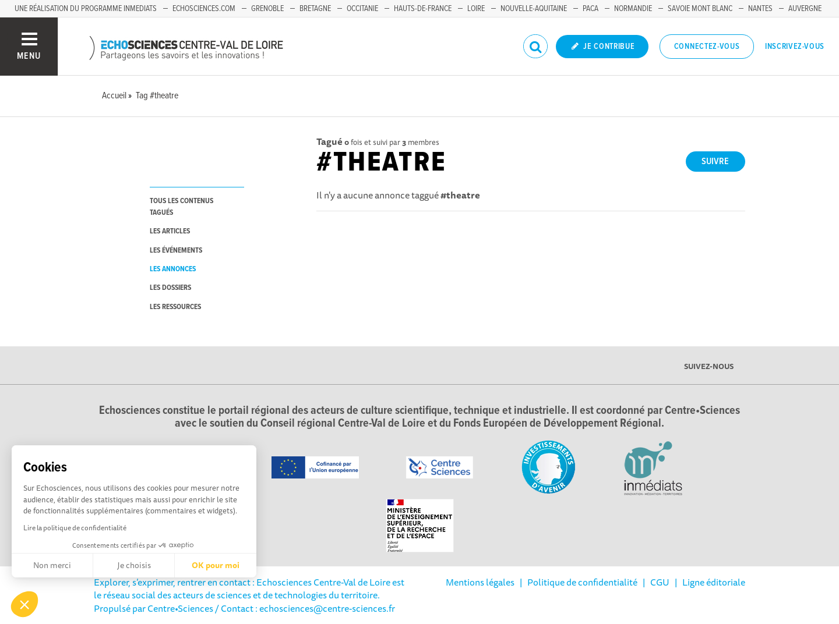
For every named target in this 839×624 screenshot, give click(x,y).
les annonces (173, 269)
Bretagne (315, 8)
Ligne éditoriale (713, 582)
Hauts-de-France (423, 8)
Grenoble (267, 8)
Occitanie (362, 8)
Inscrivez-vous (794, 46)
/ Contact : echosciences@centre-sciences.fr (304, 608)
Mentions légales (480, 582)
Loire (476, 8)
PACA (590, 8)
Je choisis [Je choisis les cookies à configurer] (134, 565)
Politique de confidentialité (582, 582)
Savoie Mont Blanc (700, 8)
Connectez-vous (707, 46)
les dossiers (170, 288)
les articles (170, 231)
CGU (659, 582)
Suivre (715, 161)
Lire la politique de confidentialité (74, 527)
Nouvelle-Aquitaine (533, 8)
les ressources (175, 307)
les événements (176, 251)
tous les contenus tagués (181, 206)
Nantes (760, 8)
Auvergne (805, 8)
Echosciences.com (203, 8)
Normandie (633, 8)
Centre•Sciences (180, 608)
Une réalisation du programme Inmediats (86, 8)
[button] (24, 604)
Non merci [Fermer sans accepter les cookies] (52, 565)
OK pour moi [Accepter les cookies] (215, 565)
